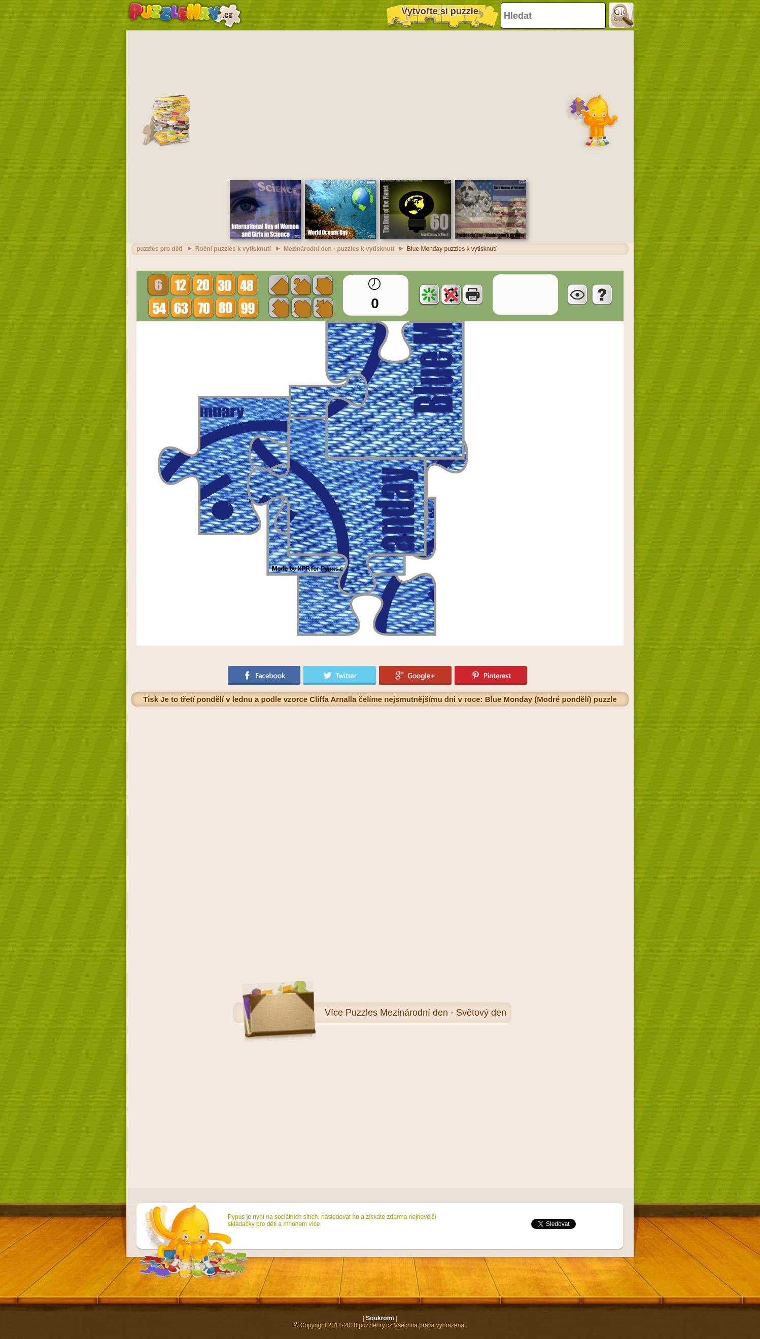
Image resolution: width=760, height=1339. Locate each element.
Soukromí (380, 1318)
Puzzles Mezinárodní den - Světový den (426, 1013)
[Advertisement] (380, 104)
